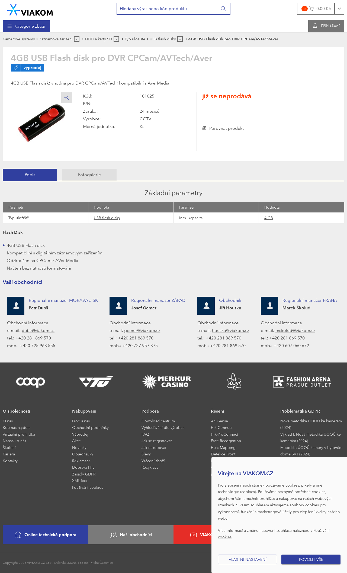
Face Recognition (226, 440)
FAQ (145, 434)
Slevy (146, 454)
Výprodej (80, 434)
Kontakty (10, 460)
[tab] (30, 175)
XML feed (80, 480)
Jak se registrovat (157, 440)
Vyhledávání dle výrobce (163, 427)
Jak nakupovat (154, 447)
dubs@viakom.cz (38, 330)
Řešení (217, 411)
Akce (76, 440)
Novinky (79, 447)
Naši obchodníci (131, 535)
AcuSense (219, 421)
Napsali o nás (14, 440)
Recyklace (150, 467)
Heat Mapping (223, 447)
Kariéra (9, 454)
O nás (8, 421)
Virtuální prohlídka (19, 434)
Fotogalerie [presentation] (89, 174)
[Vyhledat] (223, 9)
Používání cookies (87, 487)
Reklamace (81, 460)
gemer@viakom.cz (142, 330)
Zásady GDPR (83, 474)
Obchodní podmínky (90, 427)
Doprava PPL (83, 467)
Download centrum (158, 421)
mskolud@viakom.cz (295, 330)
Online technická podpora (45, 535)
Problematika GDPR (300, 411)
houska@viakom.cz (230, 330)
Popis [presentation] (30, 174)
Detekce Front (223, 454)
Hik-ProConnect (224, 434)
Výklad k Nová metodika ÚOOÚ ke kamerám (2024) (310, 437)
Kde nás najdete (17, 427)
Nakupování (84, 411)
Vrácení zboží (153, 460)
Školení (9, 447)
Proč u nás (81, 421)
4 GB (268, 217)
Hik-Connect (221, 427)
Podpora (150, 411)
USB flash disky (107, 217)
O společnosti (16, 411)
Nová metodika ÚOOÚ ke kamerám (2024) (311, 424)
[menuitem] (26, 26)
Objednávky (82, 454)
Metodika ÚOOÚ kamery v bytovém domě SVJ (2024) (311, 451)
